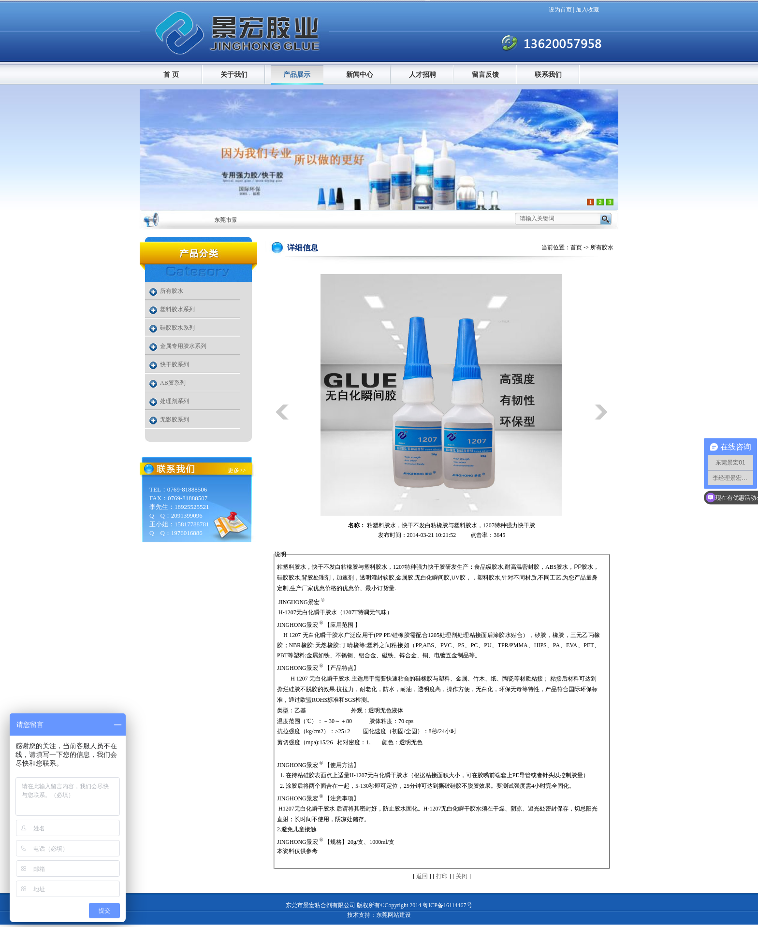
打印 (442, 876)
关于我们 (234, 74)
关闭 (461, 876)
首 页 (171, 74)
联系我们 (548, 74)
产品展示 (296, 74)
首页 (576, 247)
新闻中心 (359, 74)
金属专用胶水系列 (183, 346)
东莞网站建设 (393, 915)
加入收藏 (587, 9)
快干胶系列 (174, 364)
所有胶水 (171, 291)
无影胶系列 (174, 419)
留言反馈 (485, 74)
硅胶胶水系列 (177, 327)
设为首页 (560, 9)
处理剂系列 (174, 401)
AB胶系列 (173, 382)
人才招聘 (422, 74)
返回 (422, 876)
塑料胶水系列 (177, 309)
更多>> (237, 470)
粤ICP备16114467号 (447, 905)
